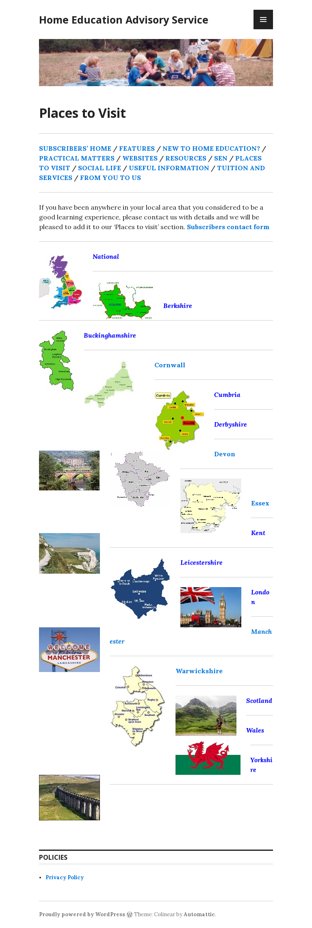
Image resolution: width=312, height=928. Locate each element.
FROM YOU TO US (110, 177)
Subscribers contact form (228, 227)
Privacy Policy (65, 877)
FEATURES (137, 148)
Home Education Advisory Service (123, 19)
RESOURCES (185, 158)
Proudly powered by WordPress (82, 914)
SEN (221, 158)
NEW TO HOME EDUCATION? (211, 148)
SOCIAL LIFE (99, 168)
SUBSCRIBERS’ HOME (75, 148)
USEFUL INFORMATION (170, 168)
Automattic (199, 914)
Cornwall (169, 365)
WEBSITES (140, 158)
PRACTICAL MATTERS (77, 158)
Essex (260, 503)
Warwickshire (199, 671)
